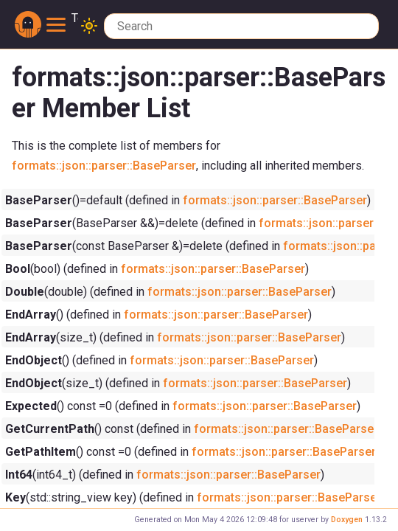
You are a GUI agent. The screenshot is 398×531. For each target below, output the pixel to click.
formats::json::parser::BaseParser (104, 165)
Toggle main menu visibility (62, 19)
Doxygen (347, 520)
